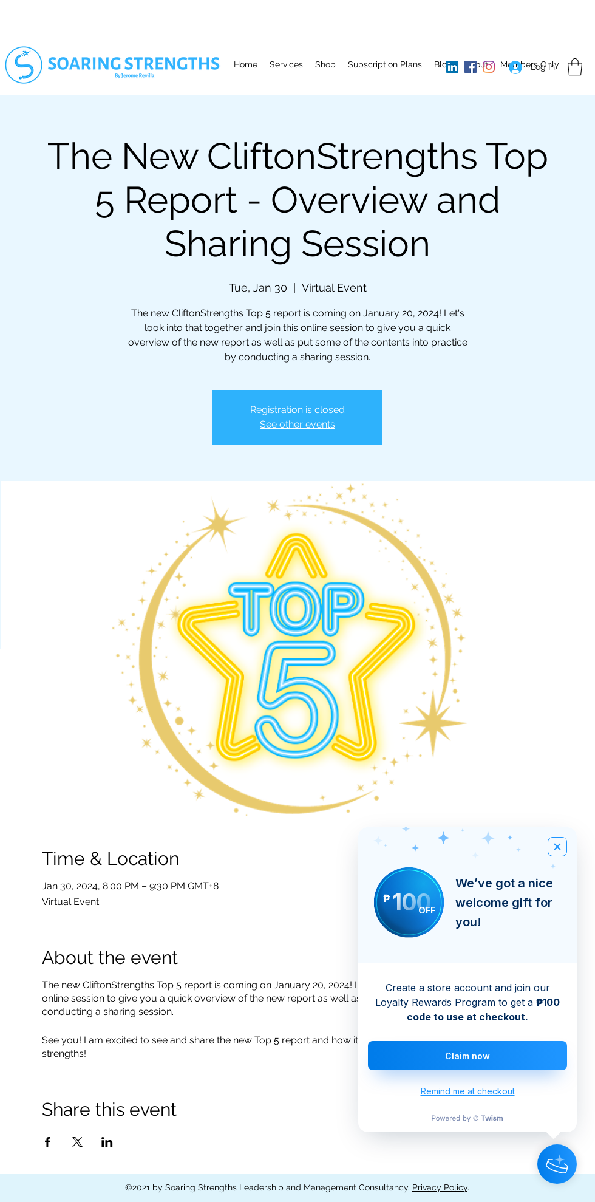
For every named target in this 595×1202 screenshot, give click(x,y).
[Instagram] (489, 67)
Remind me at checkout (468, 1091)
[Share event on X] (77, 1142)
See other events (297, 424)
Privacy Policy (439, 1187)
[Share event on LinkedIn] (107, 1142)
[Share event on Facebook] (47, 1142)
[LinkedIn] (452, 67)
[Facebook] (470, 67)
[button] (286, 64)
